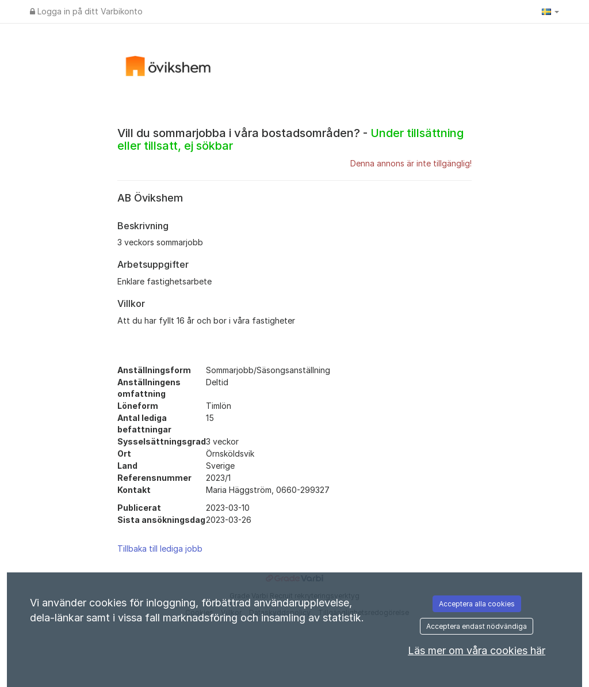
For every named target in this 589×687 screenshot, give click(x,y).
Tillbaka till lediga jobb (159, 548)
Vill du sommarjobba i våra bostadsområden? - (290, 139)
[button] (550, 11)
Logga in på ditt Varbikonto (86, 11)
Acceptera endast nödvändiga (476, 626)
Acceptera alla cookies (477, 603)
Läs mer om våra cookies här (476, 650)
